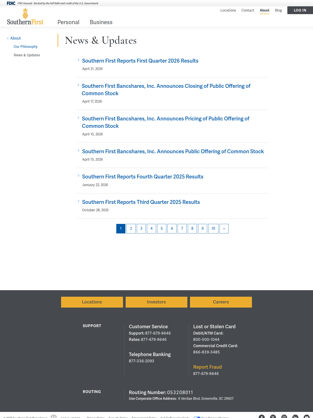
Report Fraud (207, 367)
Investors (156, 302)
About (265, 10)
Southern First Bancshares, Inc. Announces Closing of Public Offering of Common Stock (166, 90)
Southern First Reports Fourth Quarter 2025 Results (142, 177)
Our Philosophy (26, 47)
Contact (247, 10)
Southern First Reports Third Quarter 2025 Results (141, 202)
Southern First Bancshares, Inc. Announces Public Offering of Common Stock (173, 151)
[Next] (224, 228)
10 (213, 228)
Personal (68, 23)
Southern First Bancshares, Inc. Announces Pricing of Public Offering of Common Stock (165, 122)
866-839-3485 (206, 352)
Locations (228, 10)
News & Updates (27, 55)
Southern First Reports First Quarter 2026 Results (140, 61)
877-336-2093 (141, 361)
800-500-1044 (206, 339)
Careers (221, 302)
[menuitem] (68, 23)
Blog (278, 10)
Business (101, 23)
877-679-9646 (158, 333)
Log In (300, 10)
